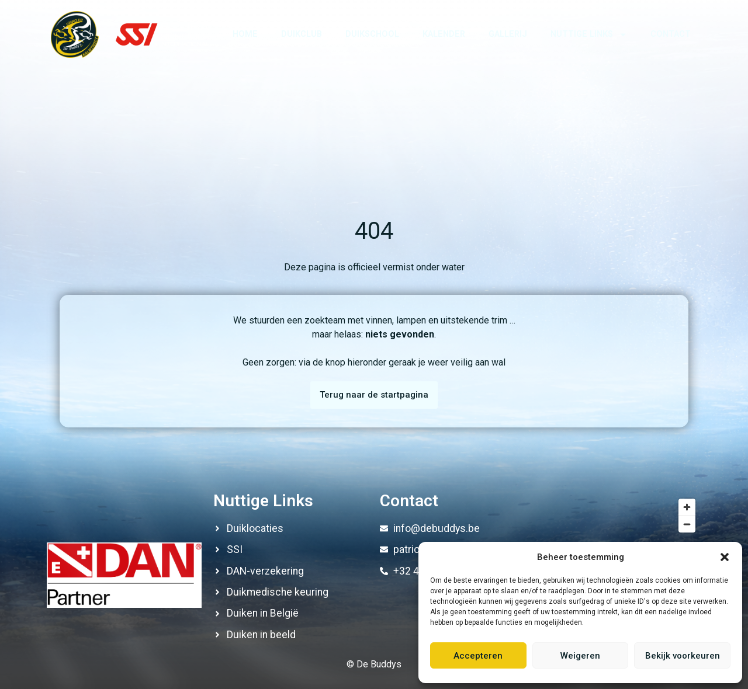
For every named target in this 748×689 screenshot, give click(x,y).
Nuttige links (588, 34)
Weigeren (580, 655)
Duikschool (372, 34)
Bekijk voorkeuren (682, 655)
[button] (724, 557)
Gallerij (508, 34)
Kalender (444, 34)
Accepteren (478, 655)
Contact (670, 34)
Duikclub (301, 34)
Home (245, 34)
